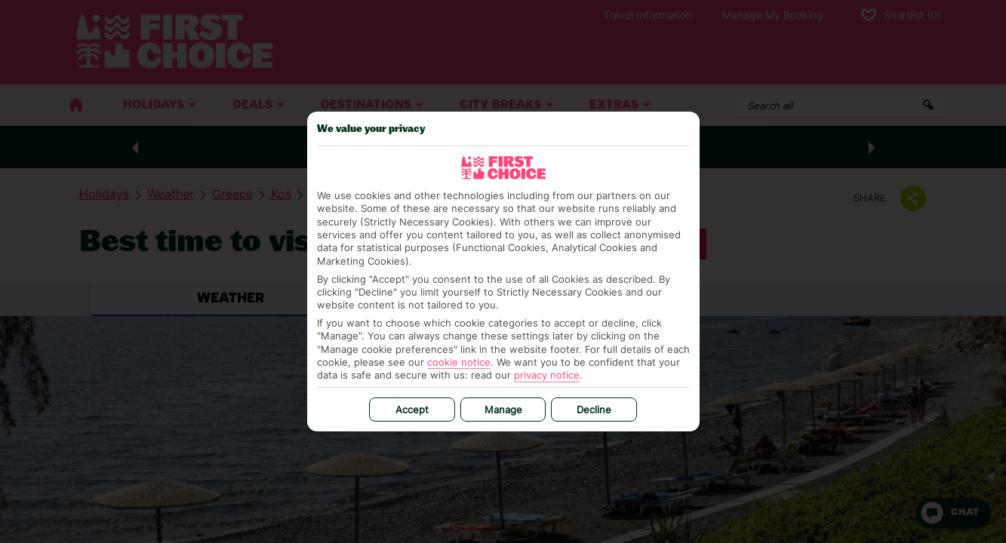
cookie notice (459, 362)
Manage (503, 409)
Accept (412, 409)
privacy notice (547, 375)
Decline (594, 409)
